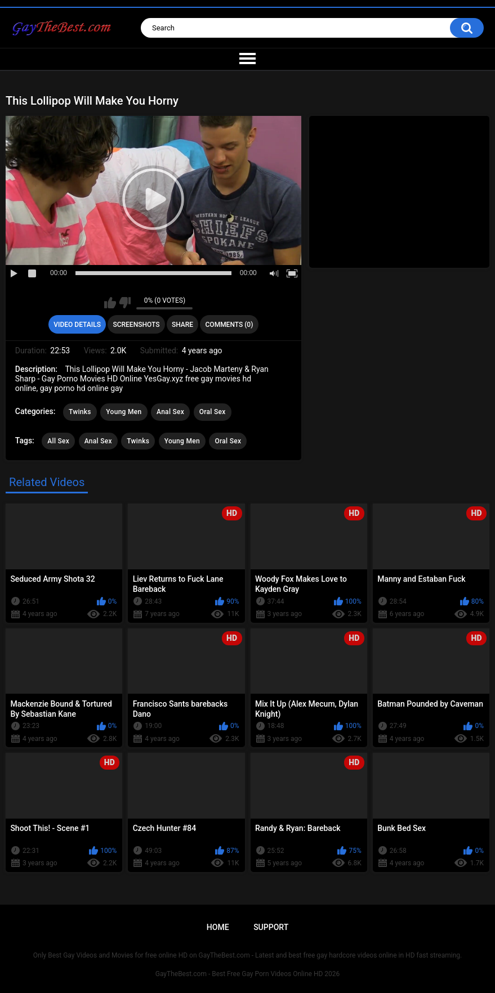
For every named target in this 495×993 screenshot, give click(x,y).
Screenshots (136, 325)
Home (218, 927)
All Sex (58, 441)
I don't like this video (125, 302)
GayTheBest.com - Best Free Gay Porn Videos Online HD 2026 (247, 974)
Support (270, 927)
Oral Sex (212, 412)
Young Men (123, 412)
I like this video (110, 302)
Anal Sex (170, 412)
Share (182, 325)
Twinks (80, 412)
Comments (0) (229, 325)
